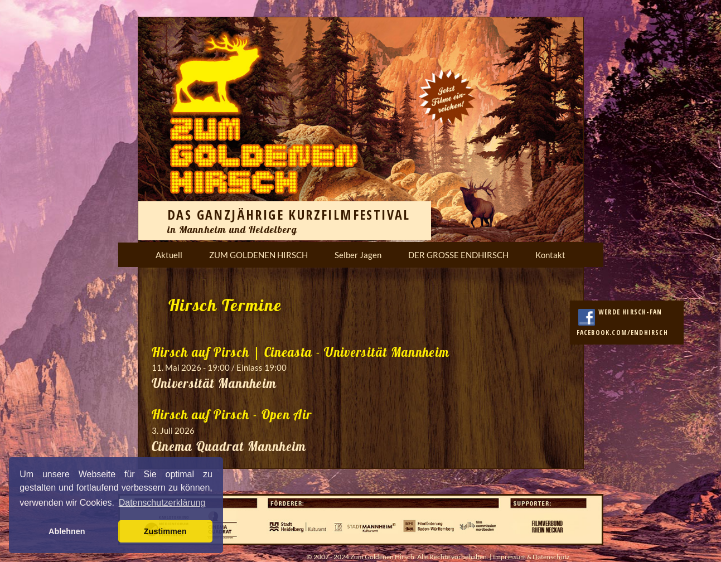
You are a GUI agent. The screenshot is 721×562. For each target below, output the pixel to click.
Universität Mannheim (214, 383)
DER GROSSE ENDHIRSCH (458, 255)
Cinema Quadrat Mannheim (229, 446)
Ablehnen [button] (67, 531)
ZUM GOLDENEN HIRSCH (258, 255)
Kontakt (550, 255)
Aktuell (169, 255)
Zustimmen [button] (165, 531)
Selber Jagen (358, 255)
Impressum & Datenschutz (531, 557)
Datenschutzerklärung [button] (162, 502)
